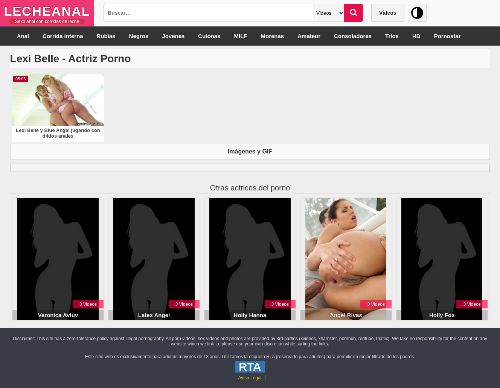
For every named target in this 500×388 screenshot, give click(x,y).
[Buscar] (353, 13)
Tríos (392, 36)
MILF (240, 36)
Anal (23, 36)
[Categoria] (328, 13)
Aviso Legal (250, 377)
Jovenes (173, 36)
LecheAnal (47, 11)
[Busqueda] (208, 13)
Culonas (209, 36)
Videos (387, 13)
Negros (139, 36)
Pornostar (447, 36)
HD (416, 36)
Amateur (308, 36)
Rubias (106, 36)
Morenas (272, 36)
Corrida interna (63, 36)
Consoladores (353, 36)
